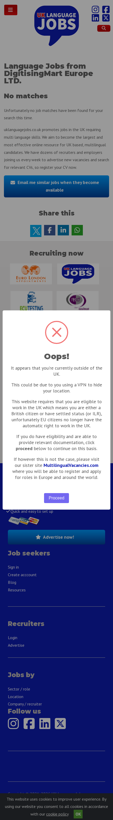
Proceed (56, 498)
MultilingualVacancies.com (71, 465)
